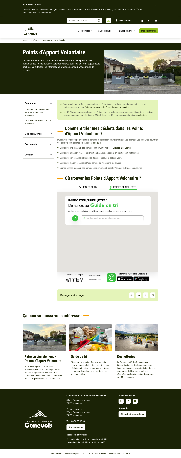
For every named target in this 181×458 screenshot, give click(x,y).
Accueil (25, 40)
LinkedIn (138, 295)
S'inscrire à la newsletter (132, 414)
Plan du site (56, 453)
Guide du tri (96, 143)
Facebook (148, 20)
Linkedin (141, 20)
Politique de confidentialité (94, 453)
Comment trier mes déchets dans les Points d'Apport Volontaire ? (37, 112)
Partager (131, 295)
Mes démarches (148, 31)
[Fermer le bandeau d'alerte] (155, 5)
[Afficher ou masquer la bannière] (108, 20)
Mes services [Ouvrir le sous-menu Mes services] (84, 31)
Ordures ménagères (122, 148)
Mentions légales (72, 453)
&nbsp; (107, 233)
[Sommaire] (38, 103)
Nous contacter (76, 427)
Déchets (36, 40)
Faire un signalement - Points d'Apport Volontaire (107, 107)
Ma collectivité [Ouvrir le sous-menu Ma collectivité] (104, 31)
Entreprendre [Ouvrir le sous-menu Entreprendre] (125, 31)
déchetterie (142, 115)
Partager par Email (152, 295)
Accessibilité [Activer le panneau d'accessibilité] (125, 20)
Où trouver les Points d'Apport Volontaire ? (38, 122)
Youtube (155, 20)
